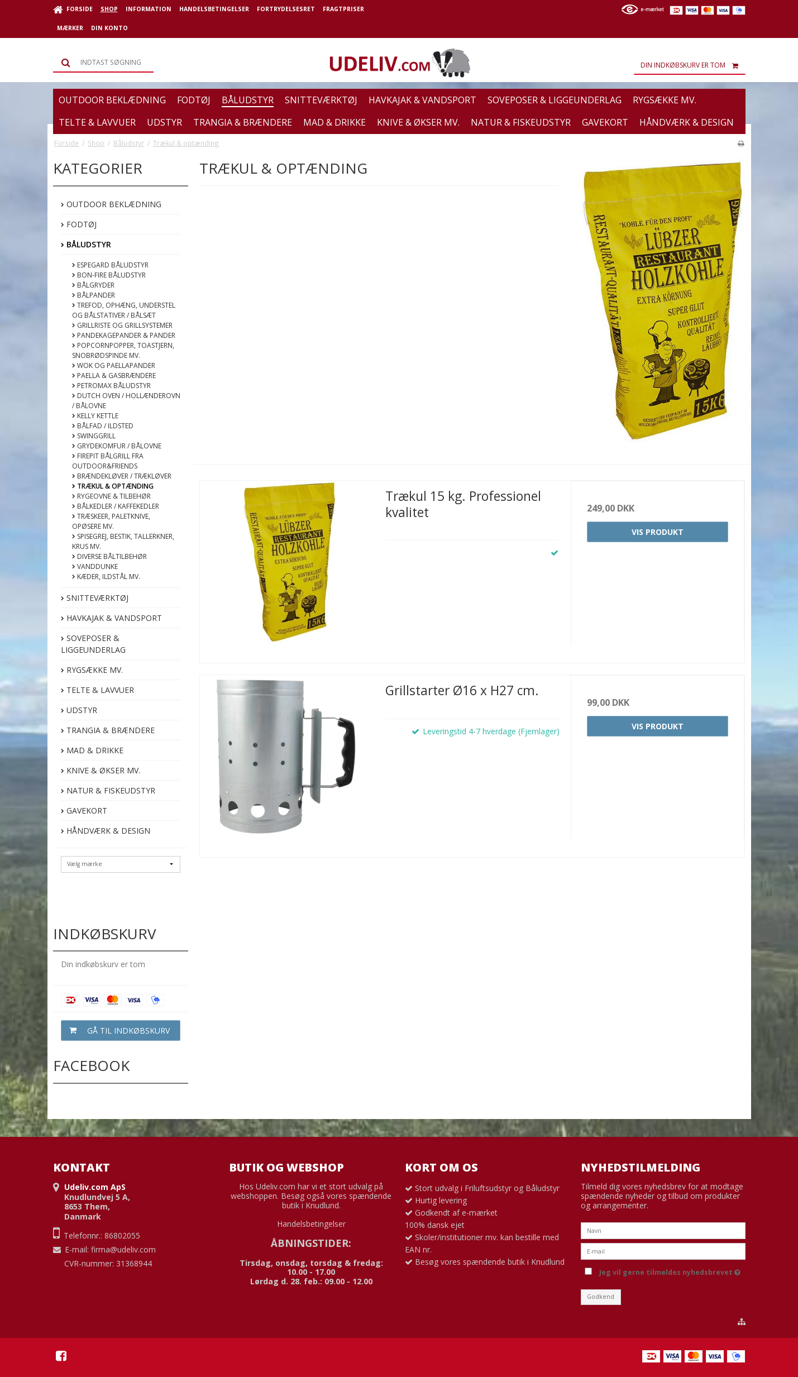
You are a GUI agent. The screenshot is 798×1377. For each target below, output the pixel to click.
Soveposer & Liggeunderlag (93, 644)
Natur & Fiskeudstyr (108, 790)
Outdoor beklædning (111, 204)
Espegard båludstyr (110, 265)
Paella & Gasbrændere (114, 375)
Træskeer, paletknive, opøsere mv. (111, 521)
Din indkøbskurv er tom (693, 65)
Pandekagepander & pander (123, 335)
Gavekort (84, 810)
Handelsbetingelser (311, 1223)
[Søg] (103, 62)
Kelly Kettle (95, 415)
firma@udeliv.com (123, 1249)
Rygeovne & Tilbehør (111, 496)
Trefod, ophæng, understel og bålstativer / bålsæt (123, 310)
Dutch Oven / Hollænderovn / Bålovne (126, 400)
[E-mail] (663, 1250)
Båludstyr (86, 244)
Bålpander (93, 295)
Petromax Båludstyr (111, 385)
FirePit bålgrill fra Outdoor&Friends (108, 461)
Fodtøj (79, 224)
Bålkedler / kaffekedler (115, 506)
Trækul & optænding (113, 486)
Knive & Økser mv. (100, 770)
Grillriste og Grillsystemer (122, 325)
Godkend (600, 1296)
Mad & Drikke (92, 750)
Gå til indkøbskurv (115, 1030)
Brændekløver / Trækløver (121, 476)
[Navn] (663, 1229)
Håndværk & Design (105, 830)
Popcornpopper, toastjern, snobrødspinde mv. (123, 350)
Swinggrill (94, 436)
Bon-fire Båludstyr (109, 275)
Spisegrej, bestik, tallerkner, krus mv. (123, 541)
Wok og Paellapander (113, 365)
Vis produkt (658, 532)
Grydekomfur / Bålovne (116, 446)
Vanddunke (95, 566)
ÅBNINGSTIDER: (311, 1243)
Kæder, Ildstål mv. (106, 576)
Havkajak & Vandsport (111, 618)
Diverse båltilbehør (109, 556)
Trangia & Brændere (108, 730)
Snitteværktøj (94, 597)
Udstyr (79, 710)
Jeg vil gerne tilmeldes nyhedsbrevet (669, 1270)
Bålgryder (93, 285)
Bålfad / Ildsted (102, 426)
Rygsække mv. (92, 669)
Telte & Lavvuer (97, 690)
